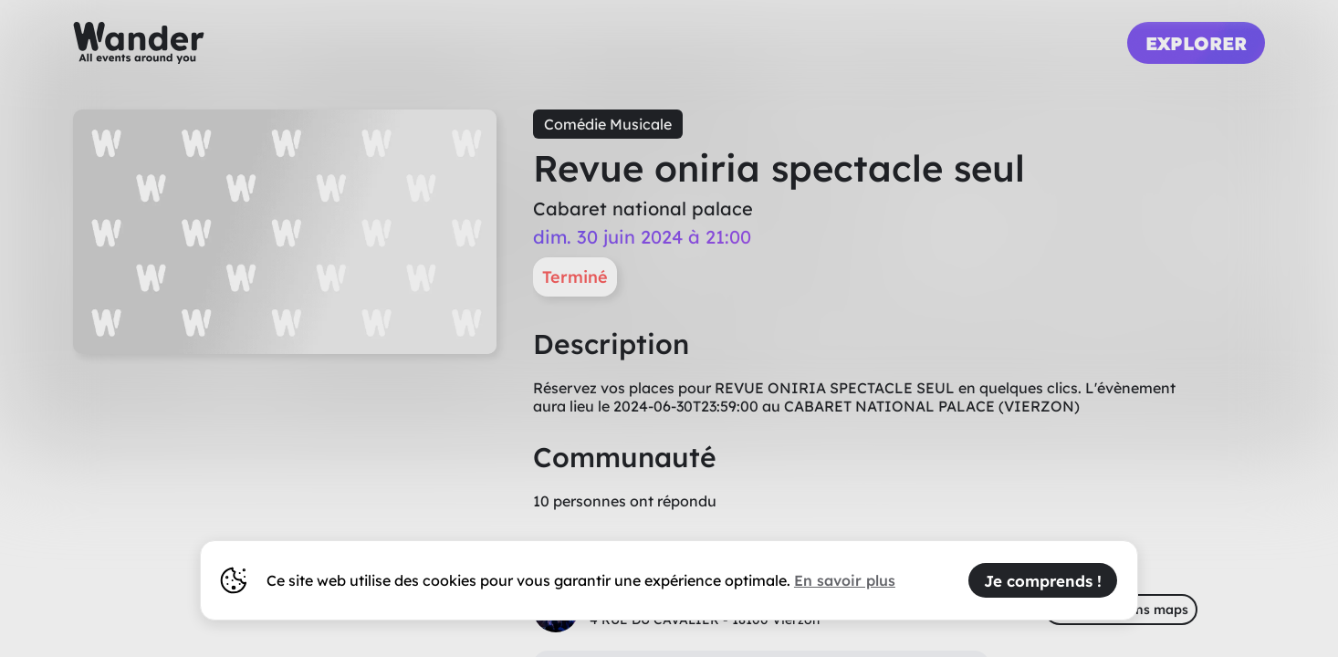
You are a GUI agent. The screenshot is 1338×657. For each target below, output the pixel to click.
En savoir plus (844, 580)
